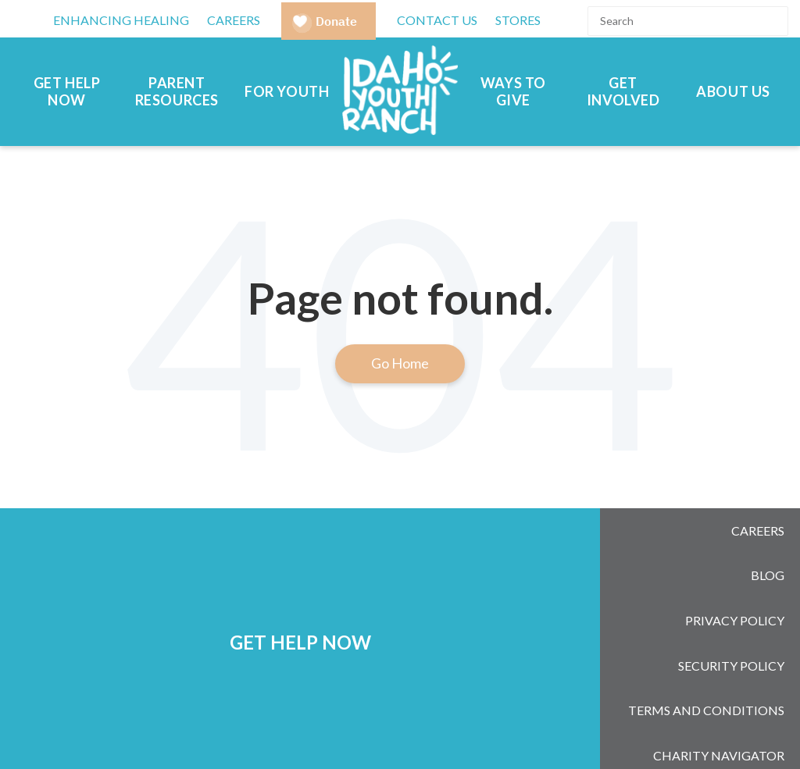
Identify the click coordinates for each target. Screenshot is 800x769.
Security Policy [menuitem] (731, 614)
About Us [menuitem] (733, 92)
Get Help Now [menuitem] (67, 92)
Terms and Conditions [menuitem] (706, 645)
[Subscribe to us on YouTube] (733, 730)
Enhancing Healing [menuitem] (121, 19)
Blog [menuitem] (767, 553)
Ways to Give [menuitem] (513, 92)
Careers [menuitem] (757, 523)
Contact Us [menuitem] (437, 19)
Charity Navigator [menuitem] (718, 675)
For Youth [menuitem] (287, 92)
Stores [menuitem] (518, 19)
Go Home (400, 363)
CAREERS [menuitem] (233, 19)
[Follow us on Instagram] (652, 730)
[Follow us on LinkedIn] (693, 730)
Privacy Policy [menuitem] (734, 584)
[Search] (688, 21)
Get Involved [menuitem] (623, 92)
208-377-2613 (474, 726)
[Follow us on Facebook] (611, 730)
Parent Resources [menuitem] (177, 92)
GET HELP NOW (300, 599)
